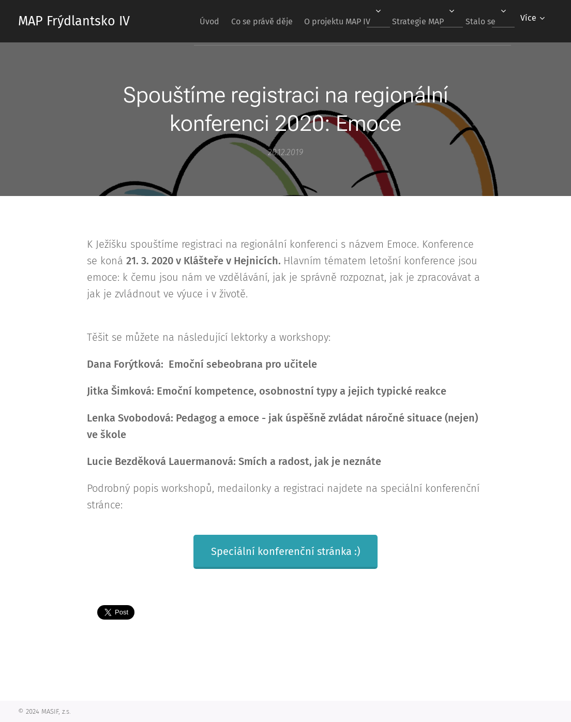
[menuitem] (186, 21)
